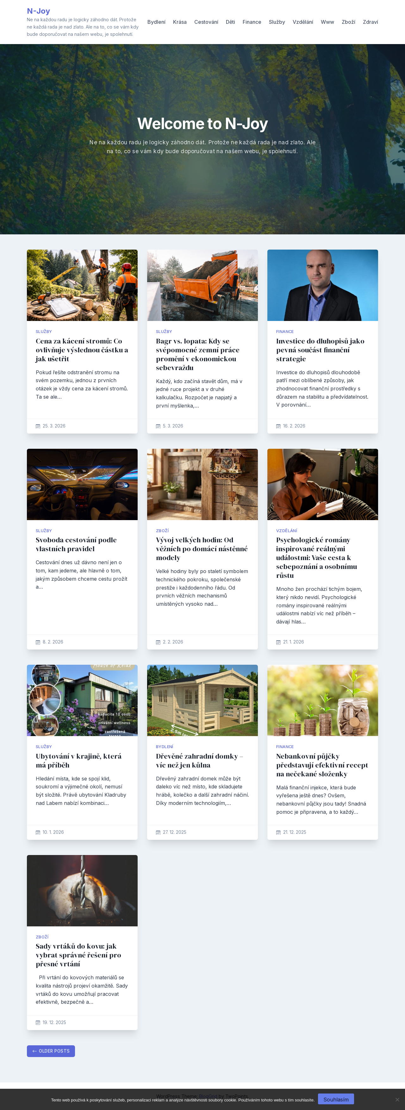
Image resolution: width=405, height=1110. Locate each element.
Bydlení (156, 22)
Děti (230, 22)
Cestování (206, 22)
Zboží (348, 22)
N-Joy (38, 11)
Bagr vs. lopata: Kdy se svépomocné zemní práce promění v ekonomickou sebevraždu (198, 354)
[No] (397, 1099)
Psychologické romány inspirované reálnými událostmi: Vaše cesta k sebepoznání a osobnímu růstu (316, 557)
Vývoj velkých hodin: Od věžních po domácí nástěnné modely (202, 549)
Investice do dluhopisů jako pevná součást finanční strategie (320, 350)
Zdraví (370, 22)
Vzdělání (303, 22)
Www (327, 22)
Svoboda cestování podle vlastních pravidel (76, 544)
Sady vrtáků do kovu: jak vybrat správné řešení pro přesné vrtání (78, 955)
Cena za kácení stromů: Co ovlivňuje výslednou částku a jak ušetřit (82, 350)
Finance (252, 22)
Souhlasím (336, 1099)
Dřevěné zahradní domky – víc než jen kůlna (199, 760)
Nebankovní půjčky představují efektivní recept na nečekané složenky (322, 765)
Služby (277, 22)
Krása (180, 22)
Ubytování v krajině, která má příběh (79, 760)
